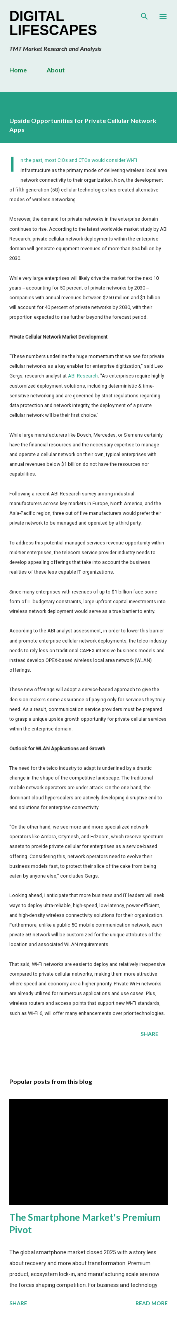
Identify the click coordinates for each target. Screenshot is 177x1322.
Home (18, 70)
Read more (151, 1303)
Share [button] (149, 1034)
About (56, 70)
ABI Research (83, 376)
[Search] (144, 14)
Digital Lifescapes (53, 23)
